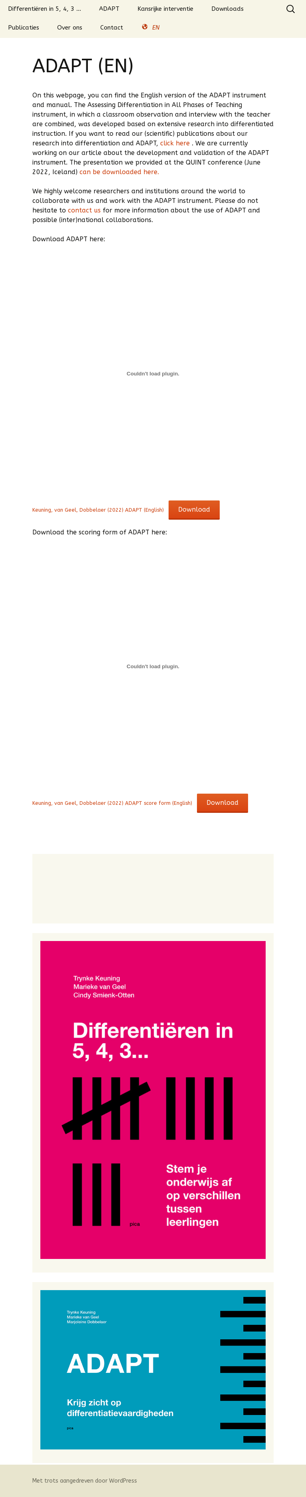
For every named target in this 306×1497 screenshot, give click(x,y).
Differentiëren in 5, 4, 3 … (44, 8)
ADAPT (109, 8)
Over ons (69, 27)
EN (150, 28)
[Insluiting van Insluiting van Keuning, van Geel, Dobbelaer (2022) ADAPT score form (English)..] (153, 666)
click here (176, 143)
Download (194, 509)
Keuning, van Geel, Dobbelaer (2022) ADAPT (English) (98, 510)
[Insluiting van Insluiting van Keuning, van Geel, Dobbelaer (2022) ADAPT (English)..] (153, 373)
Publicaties (23, 27)
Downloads (227, 8)
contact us (84, 210)
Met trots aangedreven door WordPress (84, 1480)
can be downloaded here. (118, 172)
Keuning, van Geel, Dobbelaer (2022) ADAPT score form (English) (112, 803)
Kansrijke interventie (165, 8)
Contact (111, 27)
